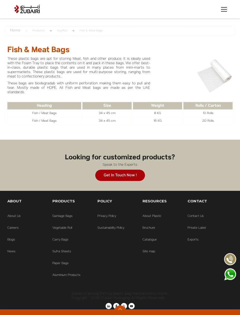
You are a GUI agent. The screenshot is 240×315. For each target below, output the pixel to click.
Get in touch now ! (120, 175)
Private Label (197, 228)
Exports (193, 240)
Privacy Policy (106, 216)
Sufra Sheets (61, 251)
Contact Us (196, 216)
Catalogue (150, 240)
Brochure (149, 228)
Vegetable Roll (62, 228)
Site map (149, 251)
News (11, 251)
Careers (13, 228)
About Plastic (152, 216)
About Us (14, 216)
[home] (27, 9)
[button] (223, 9)
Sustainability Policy (110, 228)
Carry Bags (60, 240)
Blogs (11, 240)
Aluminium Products (66, 275)
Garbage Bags (62, 216)
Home (15, 31)
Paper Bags (60, 263)
